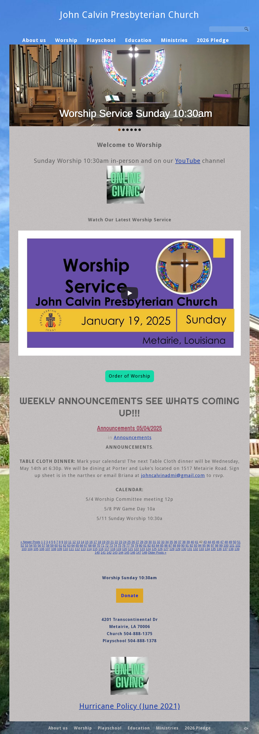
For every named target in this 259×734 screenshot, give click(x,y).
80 (140, 545)
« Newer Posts (30, 542)
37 (179, 542)
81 (144, 545)
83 (153, 545)
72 (107, 545)
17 (95, 542)
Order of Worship (129, 376)
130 (183, 549)
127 (165, 549)
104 (30, 549)
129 (177, 549)
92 (191, 545)
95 (204, 545)
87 (170, 545)
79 (136, 545)
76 (123, 545)
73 (111, 545)
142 (109, 552)
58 (47, 545)
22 (116, 542)
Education (138, 40)
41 (196, 542)
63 (68, 545)
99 (221, 545)
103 (24, 549)
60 (56, 545)
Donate (129, 595)
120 (124, 549)
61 (60, 545)
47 (222, 542)
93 (195, 545)
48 (226, 542)
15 (86, 542)
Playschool (101, 40)
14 (82, 542)
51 (239, 542)
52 (22, 545)
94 (199, 545)
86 (166, 545)
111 (71, 549)
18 (99, 542)
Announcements (133, 437)
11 (69, 542)
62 (64, 545)
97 (212, 545)
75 (119, 545)
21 (112, 542)
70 (98, 545)
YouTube (187, 160)
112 (77, 549)
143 (115, 552)
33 (162, 542)
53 (26, 545)
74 (115, 545)
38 (183, 542)
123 (142, 549)
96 (208, 545)
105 (35, 549)
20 (108, 542)
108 (53, 549)
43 (205, 542)
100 (225, 545)
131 (189, 549)
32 (158, 542)
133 (201, 549)
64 (73, 545)
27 (137, 542)
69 (94, 545)
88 (174, 545)
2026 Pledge (213, 40)
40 (192, 542)
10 (65, 542)
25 (129, 542)
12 (74, 542)
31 (154, 542)
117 (106, 549)
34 (167, 542)
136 (219, 549)
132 (195, 549)
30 (150, 542)
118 (112, 549)
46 (217, 542)
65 (77, 545)
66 (81, 545)
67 (85, 545)
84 (157, 545)
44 (209, 542)
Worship (66, 40)
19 (103, 542)
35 (171, 542)
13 (78, 542)
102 (237, 545)
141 (103, 552)
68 (90, 545)
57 (43, 545)
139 (237, 549)
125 (154, 549)
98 (216, 545)
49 (230, 542)
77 (128, 545)
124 (148, 549)
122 (136, 549)
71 (102, 545)
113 (83, 549)
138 (230, 549)
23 (120, 542)
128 (172, 549)
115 (95, 549)
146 (132, 552)
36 (175, 542)
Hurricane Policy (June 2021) (129, 706)
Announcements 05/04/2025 (129, 428)
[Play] (129, 293)
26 (133, 542)
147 (138, 552)
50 (234, 542)
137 (225, 549)
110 (65, 549)
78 (132, 545)
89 (178, 545)
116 (100, 549)
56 (39, 545)
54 (30, 545)
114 (89, 549)
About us (34, 40)
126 (160, 549)
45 (213, 542)
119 (118, 549)
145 (126, 552)
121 (130, 549)
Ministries (174, 40)
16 (91, 542)
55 (35, 545)
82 (149, 545)
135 (213, 549)
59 (52, 545)
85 (161, 545)
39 (188, 542)
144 (120, 552)
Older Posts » (157, 552)
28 (141, 542)
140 (97, 552)
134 (207, 549)
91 (187, 545)
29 (145, 542)
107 (47, 549)
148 (144, 552)
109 (59, 549)
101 (231, 545)
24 (124, 542)
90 (182, 545)
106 (41, 549)
